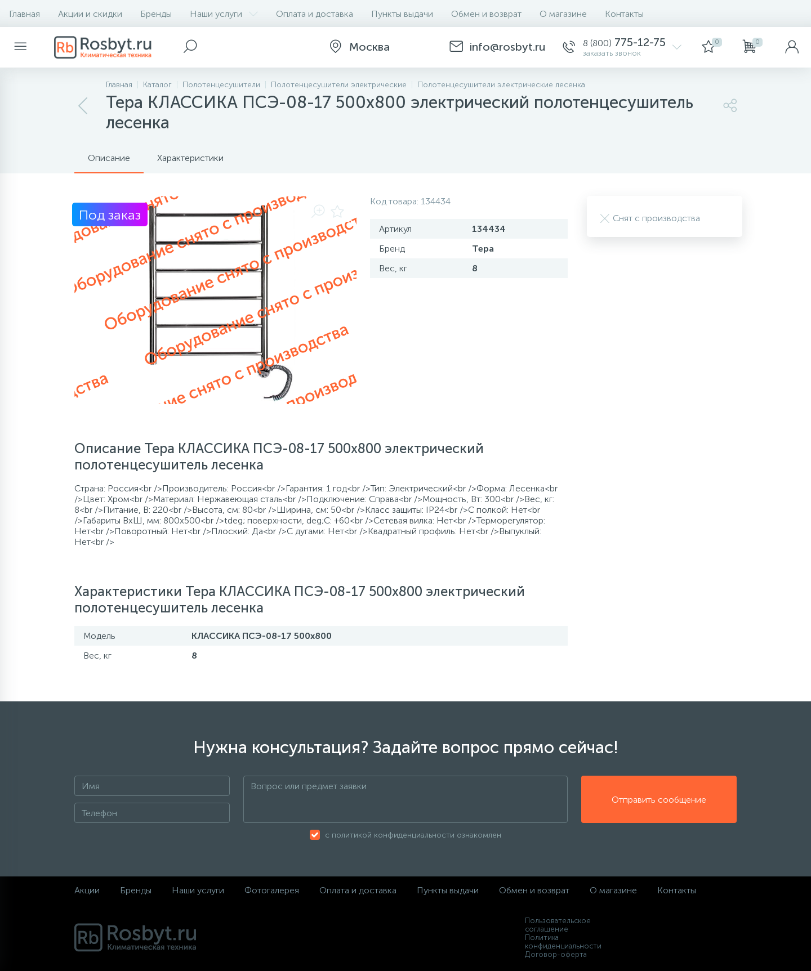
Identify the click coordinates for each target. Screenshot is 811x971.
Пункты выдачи (402, 13)
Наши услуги (224, 13)
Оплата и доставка (314, 13)
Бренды (156, 13)
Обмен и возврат (486, 13)
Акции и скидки (90, 13)
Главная (24, 13)
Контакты (624, 13)
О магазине (563, 13)
